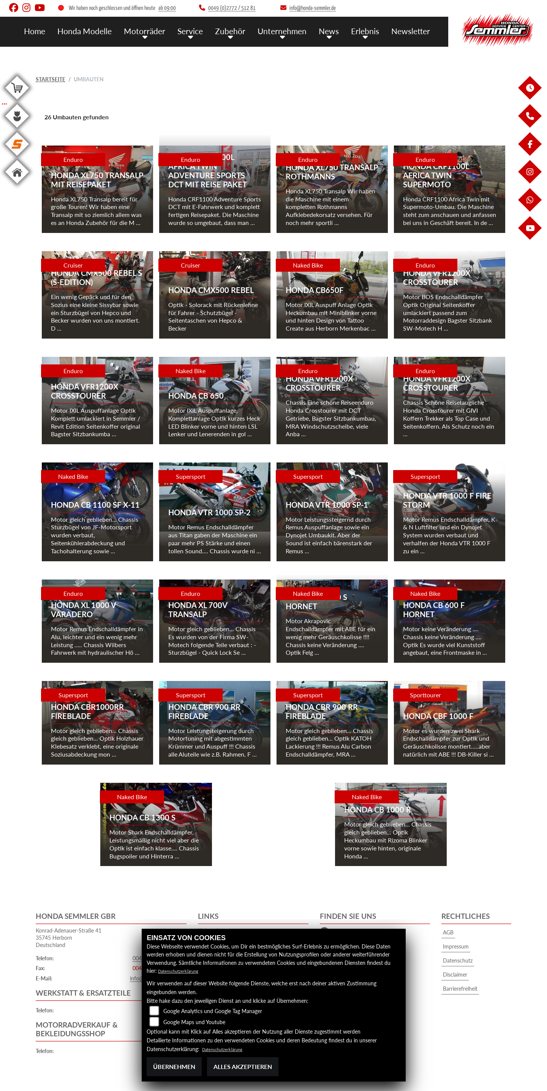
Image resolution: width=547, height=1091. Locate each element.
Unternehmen (292, 30)
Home (62, 30)
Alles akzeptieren (242, 1066)
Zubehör (244, 30)
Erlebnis (370, 30)
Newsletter (412, 30)
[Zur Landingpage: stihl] (17, 157)
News (336, 30)
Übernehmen (174, 1066)
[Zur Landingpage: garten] (17, 129)
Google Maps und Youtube (194, 1022)
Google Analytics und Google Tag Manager (212, 1011)
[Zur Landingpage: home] (17, 184)
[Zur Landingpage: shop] (17, 101)
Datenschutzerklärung (183, 970)
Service (206, 30)
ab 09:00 (167, 8)
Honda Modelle (109, 30)
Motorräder (164, 30)
